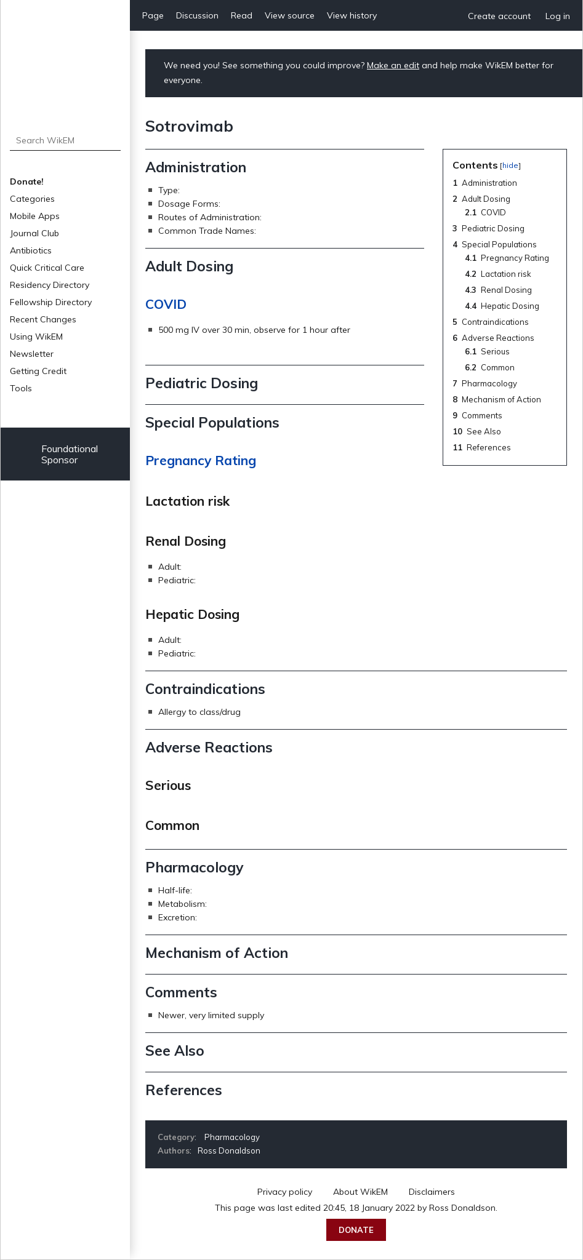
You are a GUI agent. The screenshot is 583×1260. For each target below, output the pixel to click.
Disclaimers (432, 1191)
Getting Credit (38, 371)
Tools (21, 388)
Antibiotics (31, 250)
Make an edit (393, 65)
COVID (166, 304)
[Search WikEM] (65, 140)
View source (290, 15)
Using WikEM (36, 336)
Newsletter (32, 353)
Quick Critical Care (47, 267)
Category (176, 1137)
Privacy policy (284, 1191)
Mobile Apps (35, 215)
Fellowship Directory (51, 302)
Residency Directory (49, 284)
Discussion (197, 15)
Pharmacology (232, 1137)
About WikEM (360, 1191)
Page (153, 15)
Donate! (27, 181)
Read (241, 15)
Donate (356, 1230)
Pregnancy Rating (200, 460)
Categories (32, 198)
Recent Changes (43, 319)
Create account (499, 16)
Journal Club (34, 233)
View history (352, 15)
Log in (557, 16)
